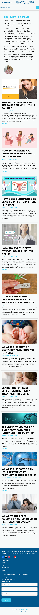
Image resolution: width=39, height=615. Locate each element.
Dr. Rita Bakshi (24, 609)
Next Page (33, 543)
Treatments (18, 2)
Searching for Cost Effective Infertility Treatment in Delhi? (16, 391)
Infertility (32, 2)
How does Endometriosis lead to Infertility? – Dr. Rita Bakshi (19, 202)
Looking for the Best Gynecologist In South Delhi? (17, 251)
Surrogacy (18, 3)
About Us (23, 1)
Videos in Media (5, 567)
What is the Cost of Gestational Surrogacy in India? (18, 350)
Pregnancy (4, 305)
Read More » (5, 123)
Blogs (2, 565)
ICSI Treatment (6, 477)
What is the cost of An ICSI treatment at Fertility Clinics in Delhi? (19, 472)
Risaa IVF (23, 612)
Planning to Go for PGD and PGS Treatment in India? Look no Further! (18, 430)
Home (17, 1)
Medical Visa (4, 564)
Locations (31, 1)
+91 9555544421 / (6, 579)
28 (16, 579)
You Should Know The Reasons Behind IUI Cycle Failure (18, 105)
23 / (15, 579)
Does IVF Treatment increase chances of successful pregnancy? (18, 299)
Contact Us (26, 3)
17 (18, 543)
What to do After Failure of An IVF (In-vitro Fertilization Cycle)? (19, 519)
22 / (12, 579)
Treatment (4, 111)
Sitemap (3, 569)
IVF (25, 2)
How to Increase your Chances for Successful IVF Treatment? (18, 153)
